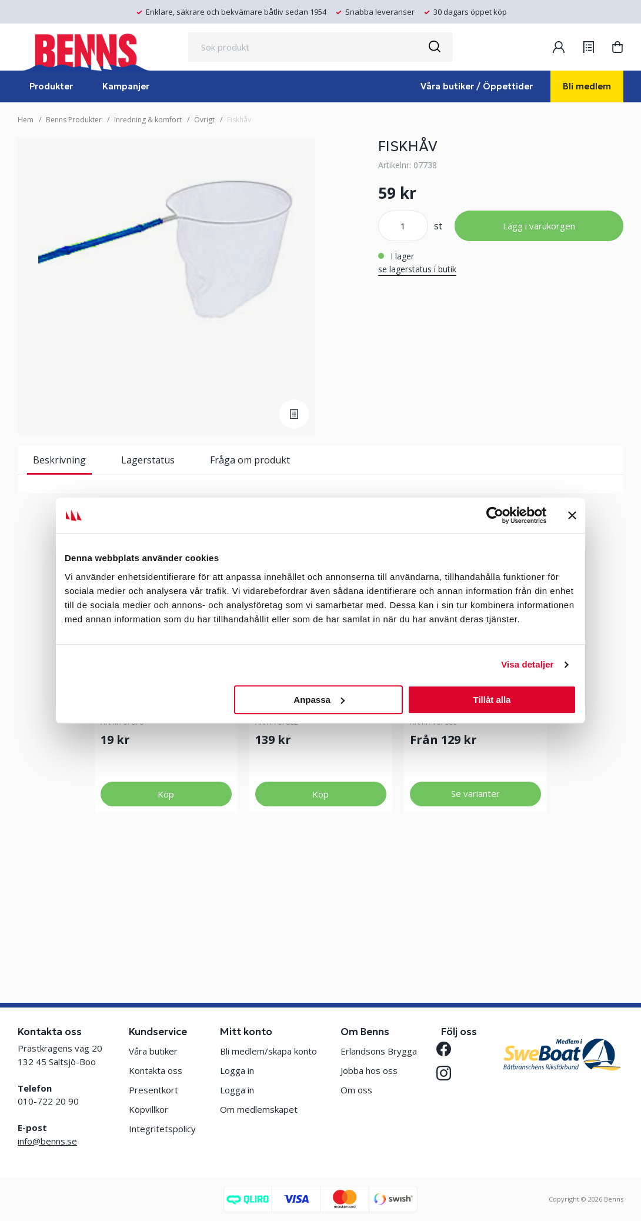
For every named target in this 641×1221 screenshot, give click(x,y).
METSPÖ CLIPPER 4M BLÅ (312, 824)
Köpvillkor (148, 1109)
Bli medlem (587, 86)
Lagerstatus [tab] (148, 459)
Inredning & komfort (148, 120)
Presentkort (153, 1090)
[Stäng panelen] (572, 515)
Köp (166, 919)
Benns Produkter (74, 120)
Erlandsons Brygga (378, 1051)
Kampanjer (125, 86)
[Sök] (434, 47)
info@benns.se (47, 1141)
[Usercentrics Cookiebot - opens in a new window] (494, 515)
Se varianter (475, 918)
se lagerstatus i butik (417, 269)
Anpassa (319, 700)
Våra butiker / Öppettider (476, 86)
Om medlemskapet (259, 1109)
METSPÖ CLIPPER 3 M (458, 824)
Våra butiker (153, 1051)
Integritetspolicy (162, 1129)
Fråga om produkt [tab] (250, 459)
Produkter (51, 86)
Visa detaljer (527, 664)
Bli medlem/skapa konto (268, 1051)
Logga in (237, 1070)
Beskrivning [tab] (59, 459)
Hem (26, 120)
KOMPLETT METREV (144, 824)
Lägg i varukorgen (539, 226)
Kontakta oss (155, 1070)
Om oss (356, 1090)
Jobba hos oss (369, 1070)
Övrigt (204, 120)
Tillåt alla (491, 700)
